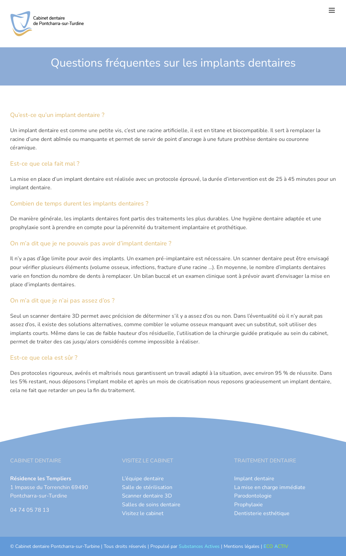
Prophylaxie (248, 504)
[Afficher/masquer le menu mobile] (332, 10)
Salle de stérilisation (147, 487)
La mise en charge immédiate (269, 487)
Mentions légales (242, 546)
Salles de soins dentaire (151, 504)
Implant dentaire (254, 478)
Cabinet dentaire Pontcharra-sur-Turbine (57, 546)
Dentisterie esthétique (262, 513)
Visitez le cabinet (143, 513)
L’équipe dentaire (143, 478)
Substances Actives (199, 546)
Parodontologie (253, 496)
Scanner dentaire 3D (147, 496)
